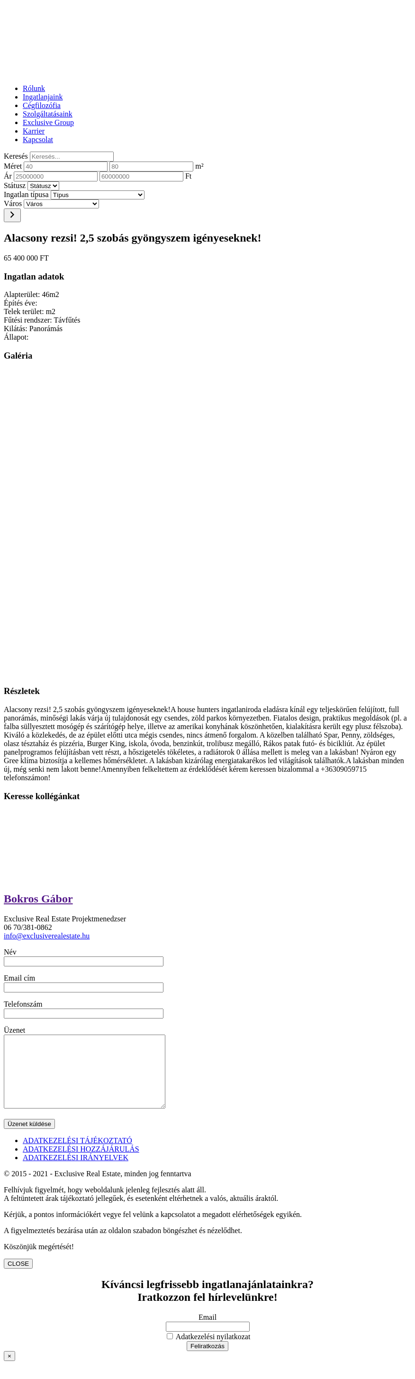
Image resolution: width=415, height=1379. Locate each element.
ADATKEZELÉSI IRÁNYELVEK (75, 1172)
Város (13, 203)
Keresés (16, 156)
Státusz (15, 185)
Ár (8, 176)
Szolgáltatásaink (47, 114)
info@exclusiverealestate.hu (47, 936)
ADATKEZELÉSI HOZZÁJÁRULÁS (81, 1163)
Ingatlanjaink (43, 97)
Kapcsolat (38, 139)
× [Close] (9, 1370)
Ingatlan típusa (26, 194)
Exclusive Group (48, 122)
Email (207, 1331)
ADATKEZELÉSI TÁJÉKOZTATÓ (77, 1155)
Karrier (34, 131)
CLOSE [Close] (18, 1277)
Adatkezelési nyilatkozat (209, 1351)
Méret (13, 166)
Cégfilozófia (42, 105)
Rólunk (34, 88)
